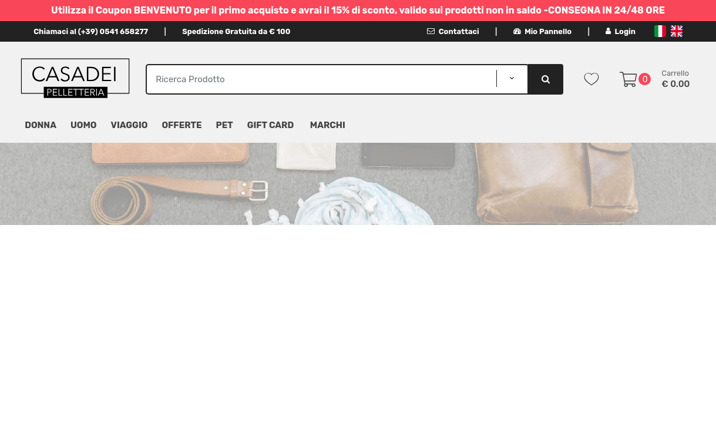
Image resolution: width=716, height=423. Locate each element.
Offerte (181, 125)
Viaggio (129, 125)
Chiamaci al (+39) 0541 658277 (90, 31)
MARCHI (327, 125)
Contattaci (453, 31)
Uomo (83, 125)
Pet (224, 125)
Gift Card (270, 125)
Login (621, 31)
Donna (40, 125)
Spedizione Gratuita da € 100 (236, 31)
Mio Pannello (542, 31)
